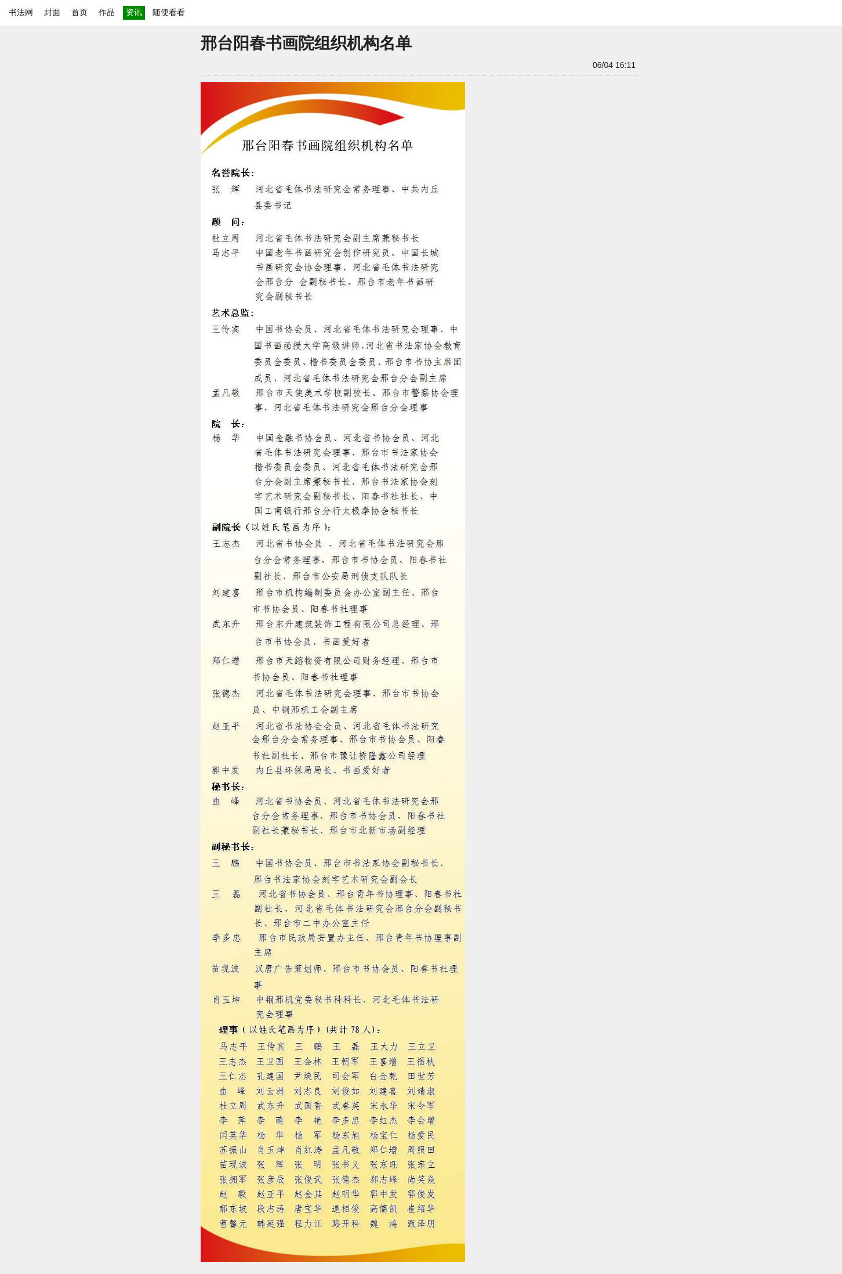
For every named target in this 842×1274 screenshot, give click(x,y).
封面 (52, 12)
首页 (79, 12)
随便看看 (169, 12)
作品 (107, 12)
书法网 (21, 12)
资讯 (134, 12)
